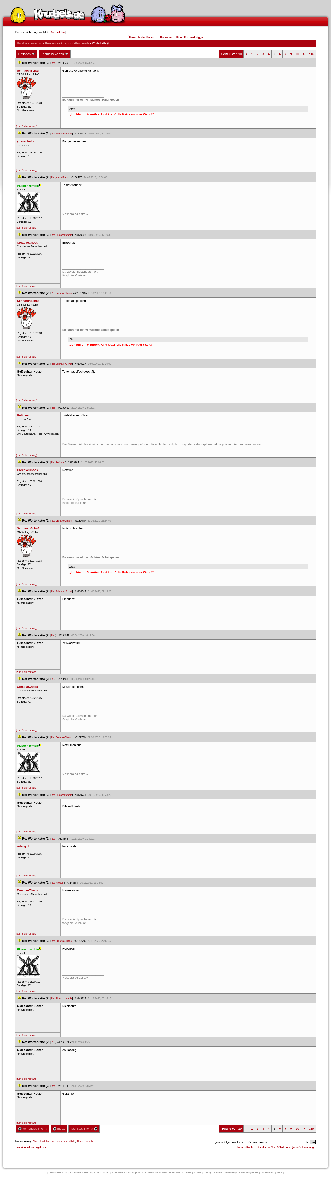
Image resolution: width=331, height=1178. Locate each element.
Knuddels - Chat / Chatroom (274, 1147)
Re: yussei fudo (59, 177)
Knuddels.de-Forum (29, 43)
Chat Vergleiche (248, 1172)
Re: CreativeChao (61, 293)
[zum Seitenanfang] (26, 126)
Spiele (197, 1172)
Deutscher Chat (58, 1172)
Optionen (26, 54)
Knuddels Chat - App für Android (89, 1172)
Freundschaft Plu (180, 1172)
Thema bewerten (54, 54)
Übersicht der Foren (141, 37)
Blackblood (39, 1141)
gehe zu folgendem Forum (229, 1142)
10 (297, 54)
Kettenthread (80, 43)
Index (59, 1128)
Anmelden (58, 32)
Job (280, 1172)
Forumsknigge (193, 37)
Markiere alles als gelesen (31, 1147)
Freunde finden (157, 1172)
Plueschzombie (85, 1141)
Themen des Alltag (57, 43)
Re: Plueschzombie (61, 234)
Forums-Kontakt (246, 1147)
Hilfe (179, 37)
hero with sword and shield (60, 1141)
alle (311, 54)
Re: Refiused (58, 462)
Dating (208, 1172)
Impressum (267, 1172)
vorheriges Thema (32, 1128)
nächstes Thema (84, 1128)
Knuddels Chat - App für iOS (129, 1172)
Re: (53, 62)
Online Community (225, 1172)
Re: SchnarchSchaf (61, 133)
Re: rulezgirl (57, 882)
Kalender (166, 37)
